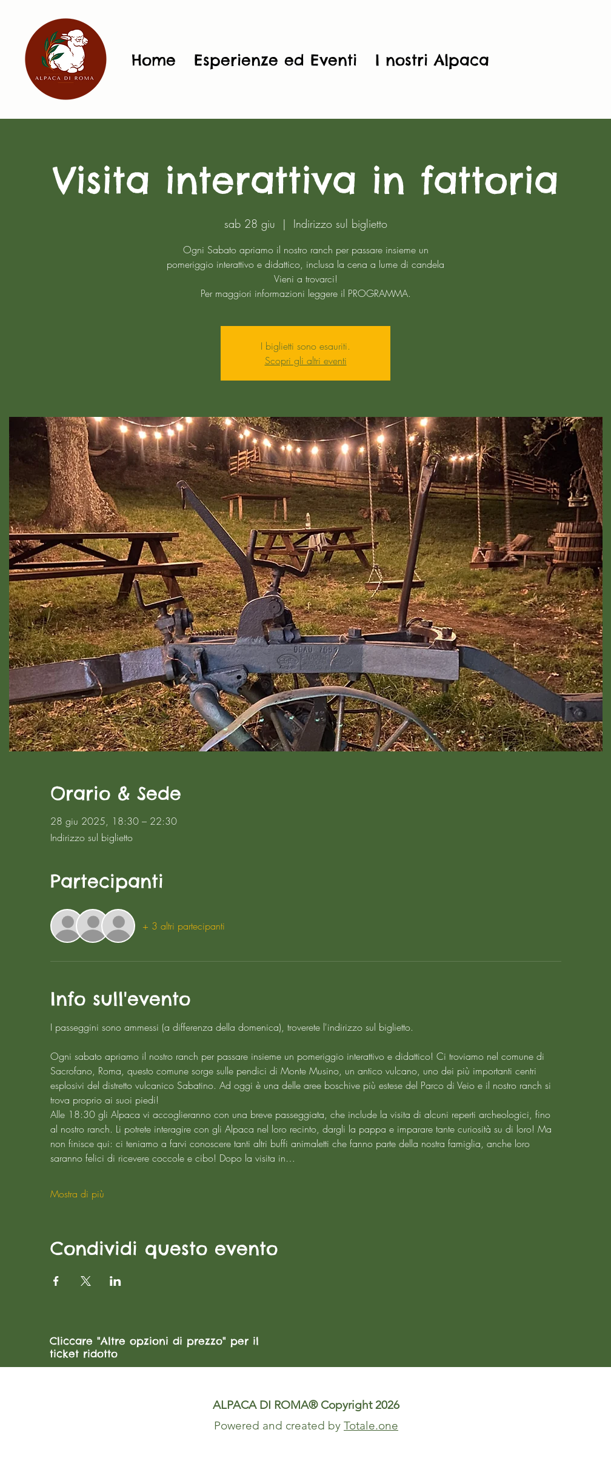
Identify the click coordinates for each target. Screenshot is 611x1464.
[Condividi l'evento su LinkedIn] (115, 1281)
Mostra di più (77, 1193)
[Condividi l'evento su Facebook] (56, 1281)
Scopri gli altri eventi (306, 360)
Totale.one (371, 1425)
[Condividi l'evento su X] (86, 1281)
